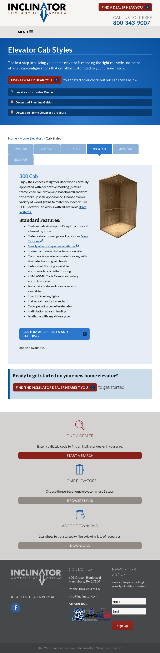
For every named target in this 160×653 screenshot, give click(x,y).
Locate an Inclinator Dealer (31, 92)
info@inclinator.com (83, 596)
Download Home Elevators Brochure (38, 112)
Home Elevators (31, 138)
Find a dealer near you (122, 7)
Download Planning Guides (31, 102)
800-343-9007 (131, 22)
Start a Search (80, 455)
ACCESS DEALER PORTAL (33, 597)
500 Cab (20, 159)
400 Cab (125, 149)
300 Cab (99, 149)
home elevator (66, 62)
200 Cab (47, 149)
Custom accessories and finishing (45, 334)
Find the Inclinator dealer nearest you (52, 387)
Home (12, 138)
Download (80, 545)
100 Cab (20, 149)
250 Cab (73, 149)
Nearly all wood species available (53, 246)
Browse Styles (80, 500)
